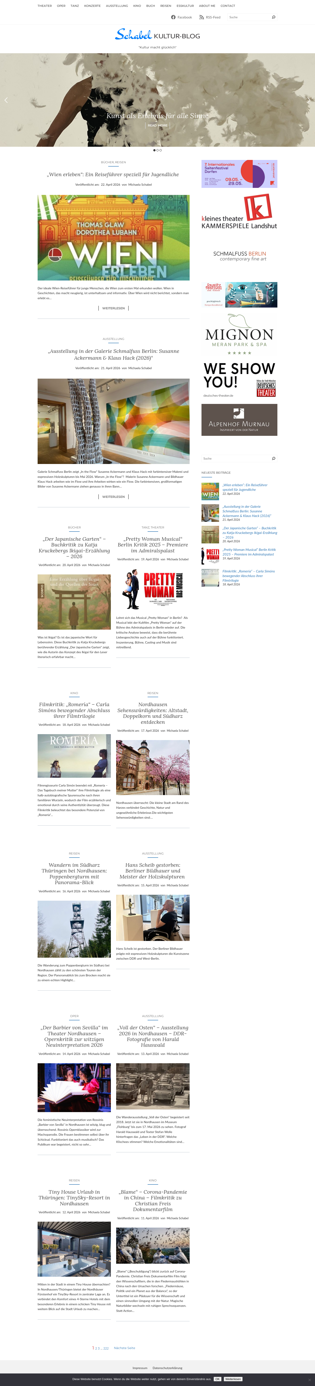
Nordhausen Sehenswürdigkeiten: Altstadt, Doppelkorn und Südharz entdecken (152, 713)
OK (217, 1379)
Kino (74, 693)
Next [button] (309, 100)
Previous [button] (6, 100)
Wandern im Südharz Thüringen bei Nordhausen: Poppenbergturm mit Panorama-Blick (74, 874)
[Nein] (309, 1380)
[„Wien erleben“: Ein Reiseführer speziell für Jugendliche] (210, 492)
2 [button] (157, 150)
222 (106, 1348)
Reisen (120, 162)
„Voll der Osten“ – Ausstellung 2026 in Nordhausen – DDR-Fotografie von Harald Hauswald (153, 1036)
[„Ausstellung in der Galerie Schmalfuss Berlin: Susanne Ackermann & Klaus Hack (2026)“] (210, 513)
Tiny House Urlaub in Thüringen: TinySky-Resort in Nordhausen (74, 1197)
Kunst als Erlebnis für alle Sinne (158, 115)
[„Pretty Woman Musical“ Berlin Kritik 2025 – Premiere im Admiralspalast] (210, 556)
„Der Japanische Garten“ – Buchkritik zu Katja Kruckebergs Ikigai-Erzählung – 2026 (74, 547)
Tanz (145, 527)
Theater (157, 527)
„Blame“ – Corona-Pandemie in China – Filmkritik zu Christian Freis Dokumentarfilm (153, 1200)
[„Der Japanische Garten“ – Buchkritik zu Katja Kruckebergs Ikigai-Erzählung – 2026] (210, 535)
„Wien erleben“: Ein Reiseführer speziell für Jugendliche (113, 174)
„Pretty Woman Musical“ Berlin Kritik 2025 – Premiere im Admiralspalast (153, 545)
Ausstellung (113, 339)
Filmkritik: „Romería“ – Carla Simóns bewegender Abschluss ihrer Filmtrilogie (74, 710)
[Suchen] (273, 17)
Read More (157, 125)
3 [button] (160, 150)
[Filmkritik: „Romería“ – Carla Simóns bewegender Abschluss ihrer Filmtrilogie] (210, 578)
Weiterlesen (115, 308)
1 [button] (154, 150)
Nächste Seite (124, 1348)
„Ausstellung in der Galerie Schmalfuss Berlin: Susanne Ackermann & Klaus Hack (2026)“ (113, 354)
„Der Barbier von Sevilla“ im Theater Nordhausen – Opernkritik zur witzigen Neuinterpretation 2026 (74, 1036)
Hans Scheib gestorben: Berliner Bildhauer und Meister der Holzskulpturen (152, 871)
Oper (74, 1016)
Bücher (107, 162)
